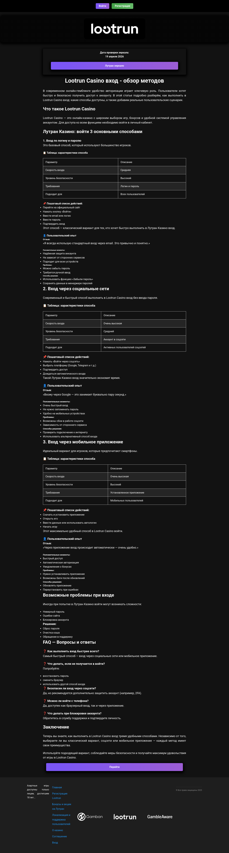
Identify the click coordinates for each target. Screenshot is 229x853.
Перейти (114, 766)
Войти (102, 5)
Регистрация (122, 5)
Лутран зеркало (114, 65)
